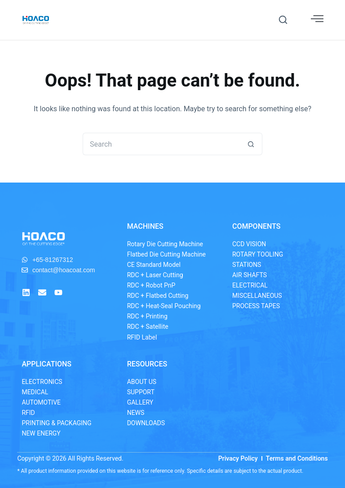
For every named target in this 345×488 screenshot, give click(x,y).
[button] (283, 20)
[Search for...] (161, 144)
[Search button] (251, 144)
